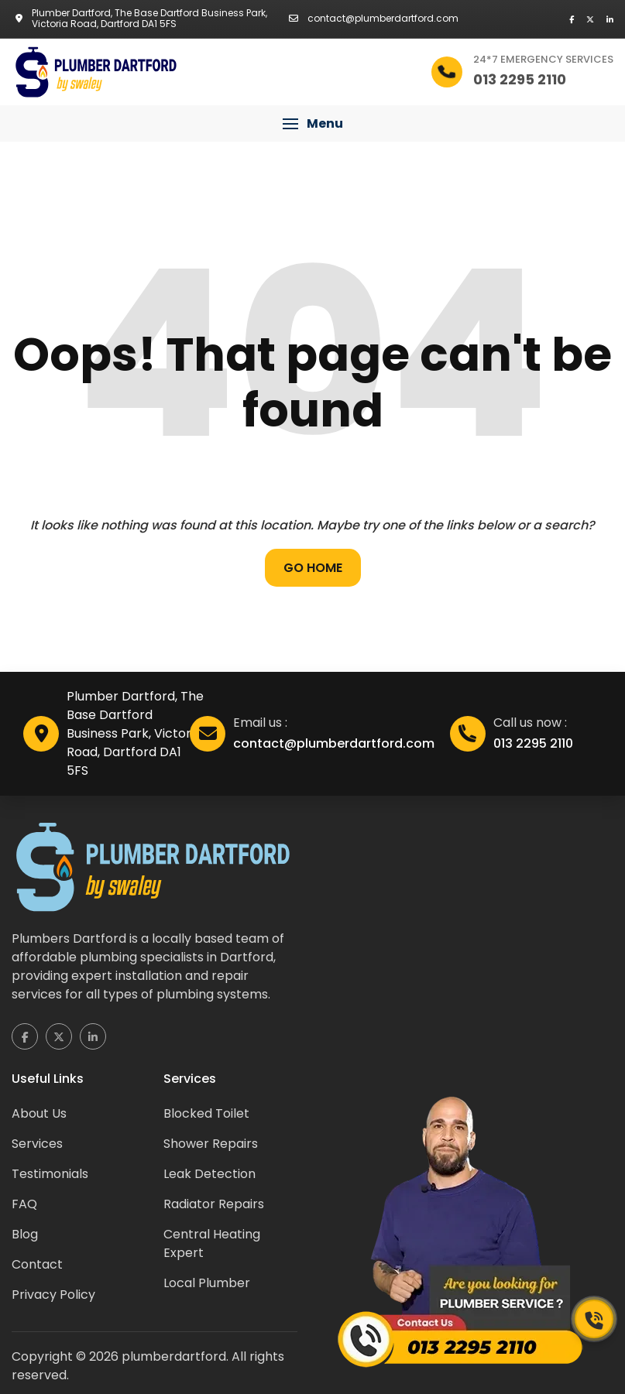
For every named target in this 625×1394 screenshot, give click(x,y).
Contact (37, 1264)
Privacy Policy (53, 1294)
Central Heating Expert (211, 1243)
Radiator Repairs (213, 1204)
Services (37, 1144)
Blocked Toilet (206, 1113)
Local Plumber (206, 1283)
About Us (39, 1113)
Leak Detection (209, 1174)
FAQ (24, 1204)
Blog (25, 1234)
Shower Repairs (210, 1144)
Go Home (312, 568)
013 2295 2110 (533, 743)
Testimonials (50, 1174)
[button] (312, 123)
